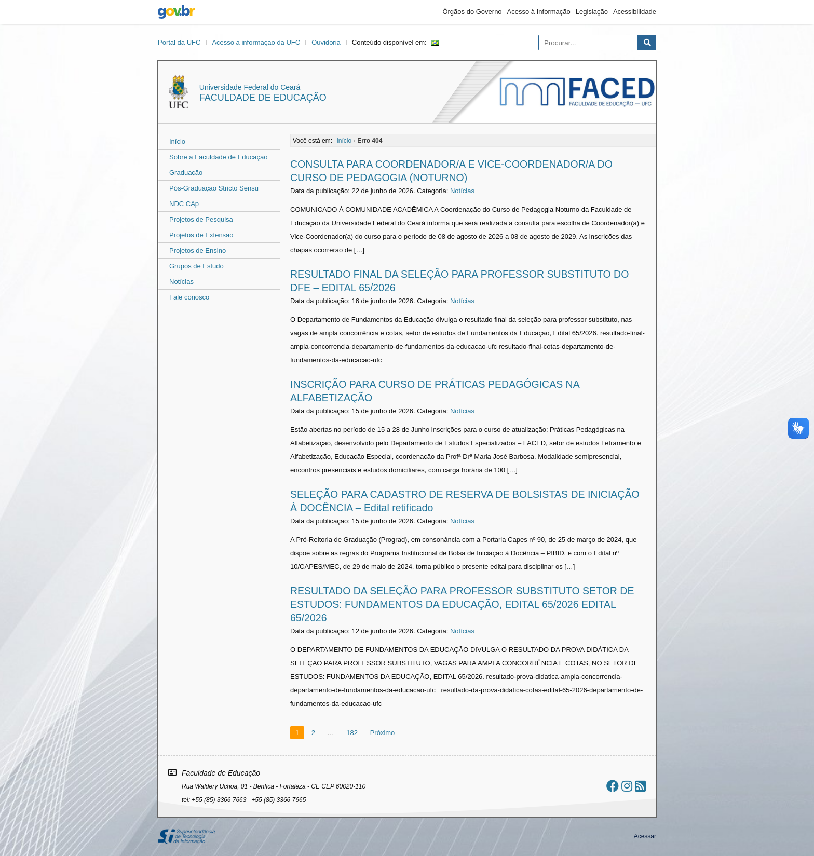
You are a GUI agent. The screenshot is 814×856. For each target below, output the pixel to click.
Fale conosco (189, 297)
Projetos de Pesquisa (201, 219)
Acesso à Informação (539, 12)
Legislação (592, 12)
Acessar (645, 836)
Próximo (382, 733)
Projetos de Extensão (201, 235)
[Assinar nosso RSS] (640, 786)
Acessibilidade (634, 12)
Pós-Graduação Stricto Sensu (214, 188)
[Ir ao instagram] (626, 786)
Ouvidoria (326, 42)
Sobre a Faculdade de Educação (218, 157)
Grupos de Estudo (196, 266)
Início (177, 141)
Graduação (185, 172)
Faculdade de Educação (263, 97)
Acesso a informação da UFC (256, 42)
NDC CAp (184, 204)
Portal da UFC (179, 42)
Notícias (181, 282)
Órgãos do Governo (471, 12)
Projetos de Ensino (197, 250)
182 (352, 733)
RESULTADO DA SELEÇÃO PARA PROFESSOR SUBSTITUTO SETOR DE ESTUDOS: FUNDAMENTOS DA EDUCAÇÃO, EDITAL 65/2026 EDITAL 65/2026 (462, 604)
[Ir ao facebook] (612, 786)
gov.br (176, 12)
